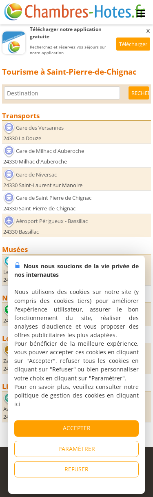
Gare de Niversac (36, 174)
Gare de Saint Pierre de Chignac (53, 197)
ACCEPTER (77, 428)
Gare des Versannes (40, 127)
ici (17, 404)
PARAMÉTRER (76, 449)
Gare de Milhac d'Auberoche (50, 151)
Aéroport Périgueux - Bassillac (52, 221)
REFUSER (76, 469)
